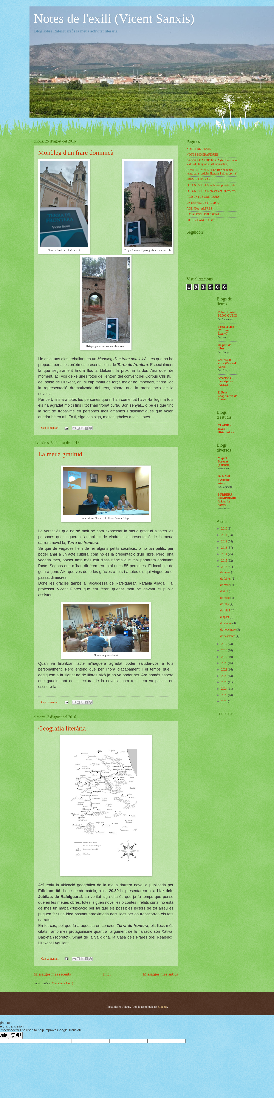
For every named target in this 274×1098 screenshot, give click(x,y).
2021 (224, 669)
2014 (224, 554)
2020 (224, 663)
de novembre (228, 629)
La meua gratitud (60, 454)
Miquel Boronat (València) (224, 461)
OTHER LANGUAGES (201, 220)
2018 (224, 650)
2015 (224, 560)
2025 (224, 695)
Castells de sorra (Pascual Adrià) (227, 363)
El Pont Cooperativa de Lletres (227, 396)
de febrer (226, 578)
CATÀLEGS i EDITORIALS (204, 214)
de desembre (228, 636)
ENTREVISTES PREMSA (203, 202)
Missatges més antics (160, 974)
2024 (224, 688)
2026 (224, 701)
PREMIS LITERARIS (200, 179)
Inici (107, 974)
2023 (224, 682)
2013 (224, 547)
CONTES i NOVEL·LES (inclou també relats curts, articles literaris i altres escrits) (212, 171)
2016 (224, 566)
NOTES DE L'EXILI (199, 148)
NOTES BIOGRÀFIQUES (203, 154)
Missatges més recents (52, 974)
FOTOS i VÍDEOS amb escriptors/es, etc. (211, 185)
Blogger (162, 1006)
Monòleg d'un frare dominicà (75, 152)
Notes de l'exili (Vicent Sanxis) (114, 18)
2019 (224, 656)
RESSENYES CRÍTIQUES (203, 196)
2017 (224, 644)
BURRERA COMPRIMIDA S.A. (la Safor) (227, 500)
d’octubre (226, 623)
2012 (224, 541)
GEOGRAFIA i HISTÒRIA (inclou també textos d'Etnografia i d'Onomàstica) (212, 162)
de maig (225, 597)
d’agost (225, 617)
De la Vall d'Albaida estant (224, 480)
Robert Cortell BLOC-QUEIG (227, 314)
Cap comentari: (50, 427)
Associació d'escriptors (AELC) (225, 381)
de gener (225, 572)
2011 (224, 535)
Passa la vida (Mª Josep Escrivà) (226, 330)
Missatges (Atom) (62, 983)
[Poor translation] (16, 1035)
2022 (224, 676)
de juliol (225, 610)
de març (225, 585)
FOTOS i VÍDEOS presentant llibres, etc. (211, 191)
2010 (224, 528)
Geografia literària (62, 728)
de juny (225, 604)
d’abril (224, 591)
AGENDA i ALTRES (199, 208)
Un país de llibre (224, 346)
